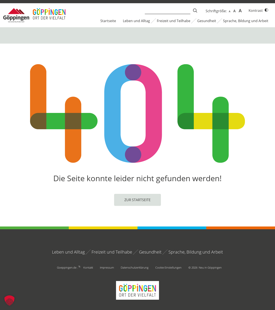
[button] (9, 300)
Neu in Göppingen (210, 267)
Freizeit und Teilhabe (173, 20)
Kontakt (88, 267)
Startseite (108, 20)
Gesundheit (206, 20)
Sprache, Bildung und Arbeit (245, 20)
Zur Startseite (137, 200)
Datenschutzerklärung (134, 267)
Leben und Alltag (136, 20)
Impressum (107, 267)
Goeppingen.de (66, 267)
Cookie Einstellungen (168, 267)
